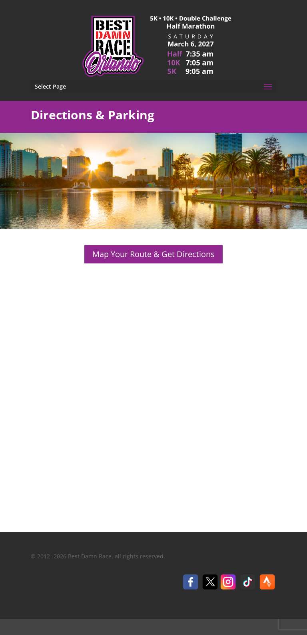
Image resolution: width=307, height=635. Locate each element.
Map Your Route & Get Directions (153, 254)
